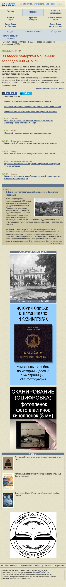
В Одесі (10, 31)
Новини (33, 12)
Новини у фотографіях (55, 12)
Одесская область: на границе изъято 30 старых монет (30, 153)
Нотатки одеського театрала (10, 37)
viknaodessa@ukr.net (41, 573)
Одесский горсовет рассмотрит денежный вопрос (27, 133)
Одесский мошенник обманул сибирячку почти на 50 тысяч (32, 107)
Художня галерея (33, 18)
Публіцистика (55, 31)
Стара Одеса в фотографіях (55, 25)
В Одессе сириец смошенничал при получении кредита (30, 112)
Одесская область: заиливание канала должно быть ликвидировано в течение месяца (28, 121)
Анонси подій (10, 18)
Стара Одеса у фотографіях (33, 252)
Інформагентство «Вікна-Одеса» (49, 89)
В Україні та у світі (33, 31)
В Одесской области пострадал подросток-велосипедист (31, 143)
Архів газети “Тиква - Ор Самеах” (36, 566)
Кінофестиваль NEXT (55, 18)
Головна (10, 11)
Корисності (60, 566)
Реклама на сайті (9, 566)
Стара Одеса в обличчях (10, 25)
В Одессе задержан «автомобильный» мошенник (27, 101)
